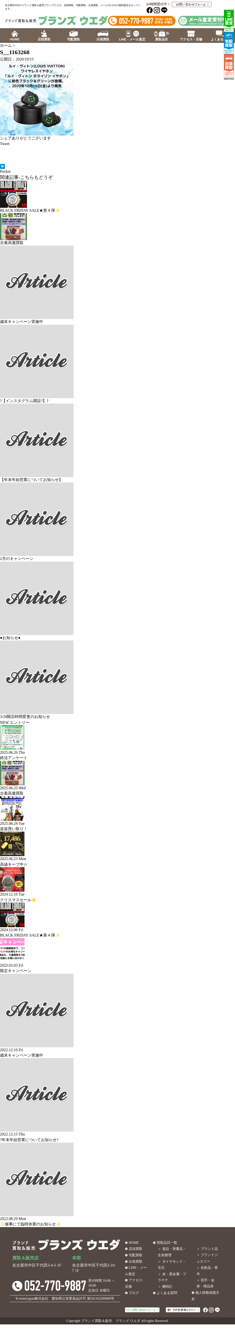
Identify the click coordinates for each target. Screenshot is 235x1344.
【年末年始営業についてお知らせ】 (31, 480)
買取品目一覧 (167, 1243)
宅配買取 (135, 1255)
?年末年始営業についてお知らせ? (29, 1140)
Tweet (5, 144)
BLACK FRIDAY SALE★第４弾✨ (30, 210)
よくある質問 (167, 1293)
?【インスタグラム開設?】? (24, 401)
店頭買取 (135, 1249)
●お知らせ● (10, 638)
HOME (134, 1243)
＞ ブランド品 (207, 1249)
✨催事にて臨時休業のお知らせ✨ (30, 1224)
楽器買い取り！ (13, 829)
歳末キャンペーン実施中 (21, 322)
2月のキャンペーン (16, 558)
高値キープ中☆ (13, 864)
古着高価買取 (12, 243)
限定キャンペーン (15, 971)
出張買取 (135, 1261)
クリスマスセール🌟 (18, 900)
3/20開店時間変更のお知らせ (25, 717)
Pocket (5, 171)
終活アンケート (13, 758)
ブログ (134, 1293)
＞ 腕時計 (165, 1286)
